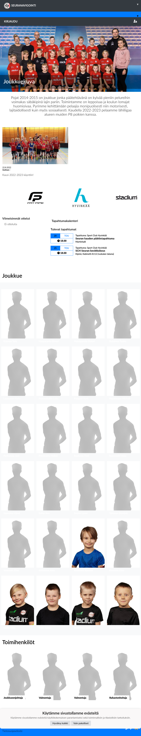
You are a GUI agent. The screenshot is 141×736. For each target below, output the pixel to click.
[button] (10, 59)
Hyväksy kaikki (60, 723)
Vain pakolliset (81, 723)
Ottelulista (9, 235)
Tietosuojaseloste (12, 731)
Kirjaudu (70, 21)
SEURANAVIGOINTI (72, 4)
